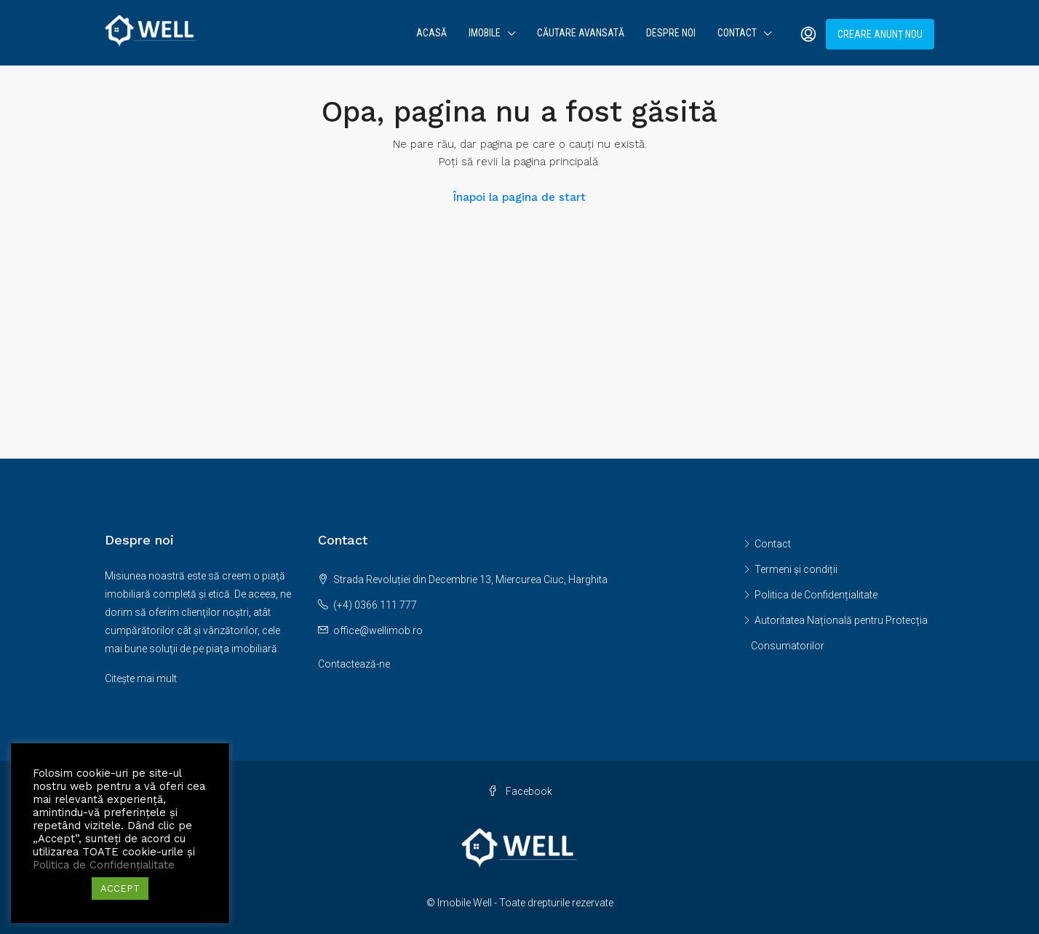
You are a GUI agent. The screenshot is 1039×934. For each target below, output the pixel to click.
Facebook (519, 791)
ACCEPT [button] (120, 888)
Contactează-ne (354, 664)
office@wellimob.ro (378, 630)
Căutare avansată (580, 33)
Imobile (485, 33)
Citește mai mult (141, 678)
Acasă (431, 33)
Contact (737, 33)
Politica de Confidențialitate (816, 595)
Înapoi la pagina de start (519, 197)
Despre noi (671, 33)
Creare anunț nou (880, 34)
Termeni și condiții (796, 569)
